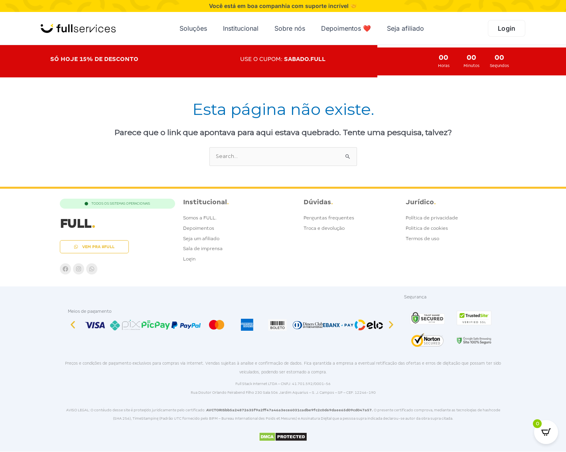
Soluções (193, 28)
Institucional (240, 28)
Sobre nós (289, 28)
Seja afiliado (405, 28)
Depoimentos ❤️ (346, 28)
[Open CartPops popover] (546, 432)
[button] (73, 325)
